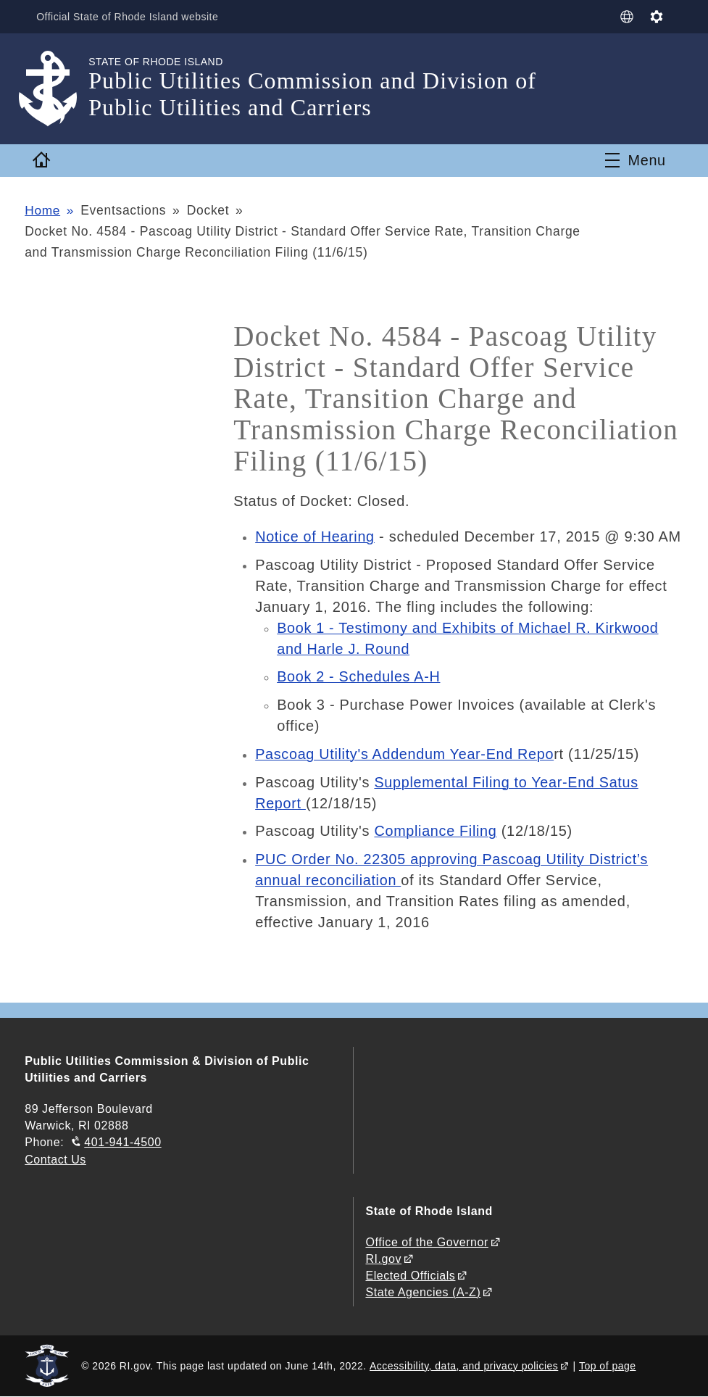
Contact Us (55, 1159)
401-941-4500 (122, 1142)
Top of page (607, 1366)
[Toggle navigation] (635, 160)
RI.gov (383, 1259)
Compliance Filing (436, 831)
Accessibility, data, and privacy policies (464, 1366)
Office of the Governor (426, 1242)
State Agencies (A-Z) (422, 1292)
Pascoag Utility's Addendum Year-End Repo (406, 754)
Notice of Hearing (315, 536)
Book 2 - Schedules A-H (359, 676)
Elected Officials (410, 1275)
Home (42, 210)
